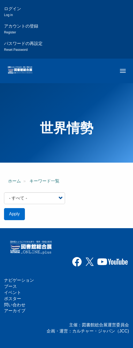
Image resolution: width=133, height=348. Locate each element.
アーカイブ (14, 310)
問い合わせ (14, 305)
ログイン (12, 11)
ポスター (12, 298)
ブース (10, 286)
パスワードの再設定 (23, 46)
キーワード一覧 (44, 181)
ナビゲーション (19, 280)
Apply (14, 214)
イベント (12, 292)
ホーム (14, 181)
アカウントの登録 (21, 29)
